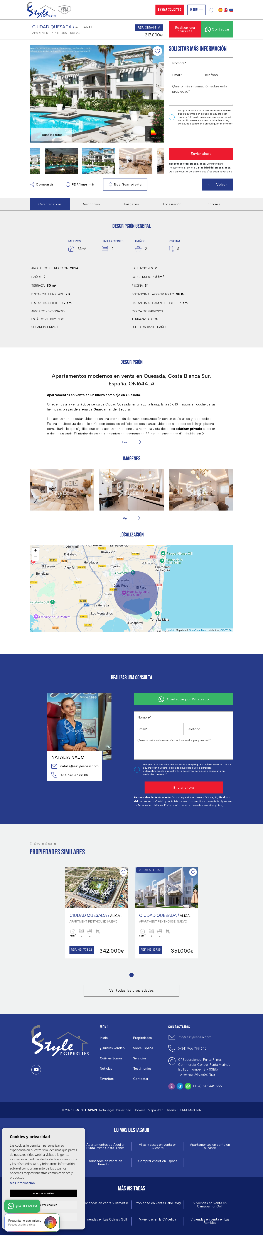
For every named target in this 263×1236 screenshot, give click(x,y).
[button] (131, 518)
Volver (217, 184)
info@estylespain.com (194, 1038)
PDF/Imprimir (80, 184)
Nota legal (106, 1110)
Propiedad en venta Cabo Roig (158, 1203)
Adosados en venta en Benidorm (105, 1163)
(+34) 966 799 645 (192, 1049)
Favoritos (107, 1079)
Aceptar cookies (43, 1193)
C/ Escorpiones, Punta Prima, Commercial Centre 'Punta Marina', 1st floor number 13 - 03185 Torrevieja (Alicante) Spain (204, 1067)
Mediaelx (194, 1110)
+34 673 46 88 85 (69, 775)
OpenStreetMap (197, 630)
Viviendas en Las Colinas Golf (105, 1220)
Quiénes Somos (112, 1059)
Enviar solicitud (169, 10)
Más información (22, 1182)
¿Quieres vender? (113, 1048)
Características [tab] (50, 204)
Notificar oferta (125, 184)
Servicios (140, 1059)
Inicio (104, 1038)
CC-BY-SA (226, 630)
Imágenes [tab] (131, 204)
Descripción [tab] (91, 204)
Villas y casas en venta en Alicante (158, 1146)
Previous (34, 94)
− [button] (35, 557)
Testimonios (142, 1069)
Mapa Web (156, 1110)
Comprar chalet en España (157, 1161)
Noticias (106, 1069)
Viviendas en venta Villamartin (105, 1203)
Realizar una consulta (185, 29)
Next (159, 94)
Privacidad (123, 1110)
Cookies (139, 1110)
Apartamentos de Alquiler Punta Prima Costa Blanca (105, 1146)
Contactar (141, 1079)
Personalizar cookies (43, 1204)
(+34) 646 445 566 (207, 1086)
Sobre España (143, 1048)
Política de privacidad (200, 117)
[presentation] (192, 137)
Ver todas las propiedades (131, 991)
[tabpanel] (96, 913)
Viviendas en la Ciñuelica (157, 1220)
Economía (213, 204)
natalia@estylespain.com (74, 766)
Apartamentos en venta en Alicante (210, 1146)
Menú (196, 10)
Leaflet (170, 630)
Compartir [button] (42, 184)
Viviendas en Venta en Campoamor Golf (210, 1205)
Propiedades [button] (142, 1038)
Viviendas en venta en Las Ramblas (210, 1222)
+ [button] (35, 551)
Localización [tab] (172, 204)
